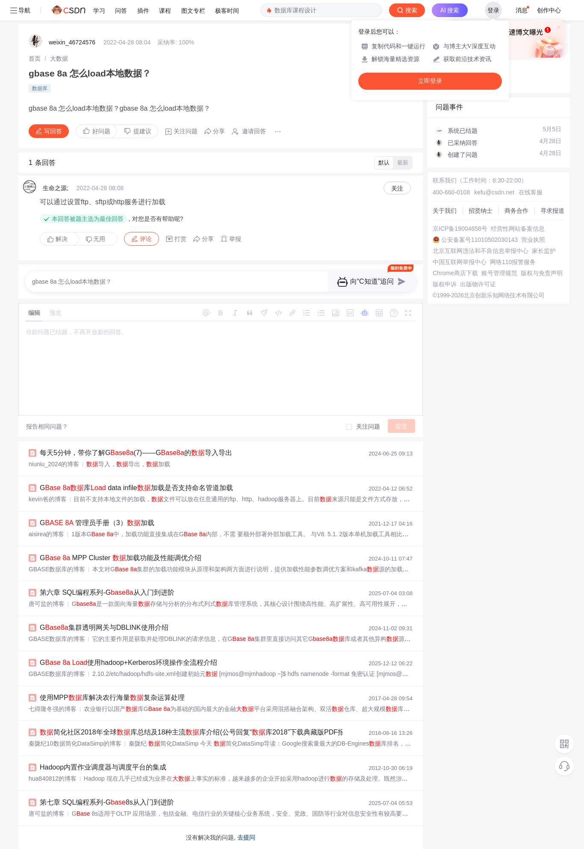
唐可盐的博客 (47, 603)
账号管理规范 (499, 273)
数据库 (39, 88)
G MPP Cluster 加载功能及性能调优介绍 (120, 557)
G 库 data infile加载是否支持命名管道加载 (136, 487)
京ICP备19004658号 (460, 228)
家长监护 (544, 250)
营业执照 (533, 239)
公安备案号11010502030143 (479, 239)
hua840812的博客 (53, 778)
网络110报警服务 (513, 262)
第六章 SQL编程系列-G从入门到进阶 (107, 592)
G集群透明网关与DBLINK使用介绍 (104, 627)
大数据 (59, 58)
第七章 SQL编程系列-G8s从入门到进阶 (107, 802)
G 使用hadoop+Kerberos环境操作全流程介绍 (128, 662)
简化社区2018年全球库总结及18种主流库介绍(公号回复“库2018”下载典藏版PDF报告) (197, 732)
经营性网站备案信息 (518, 228)
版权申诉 (445, 284)
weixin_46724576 (72, 42)
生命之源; (55, 188)
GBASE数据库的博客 (57, 569)
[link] (35, 58)
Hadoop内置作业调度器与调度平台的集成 (103, 767)
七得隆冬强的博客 (53, 708)
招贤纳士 (481, 210)
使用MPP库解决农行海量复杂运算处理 (112, 697)
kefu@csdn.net (494, 192)
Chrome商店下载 (455, 273)
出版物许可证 (478, 284)
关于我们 (445, 210)
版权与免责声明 (542, 273)
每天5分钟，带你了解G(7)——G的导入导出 (136, 452)
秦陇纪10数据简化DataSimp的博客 (75, 743)
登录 (493, 10)
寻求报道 (552, 210)
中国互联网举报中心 (460, 262)
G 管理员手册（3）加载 (97, 522)
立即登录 (430, 81)
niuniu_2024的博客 (54, 464)
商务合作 (516, 210)
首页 (35, 58)
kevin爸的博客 (48, 499)
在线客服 (531, 192)
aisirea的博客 (46, 534)
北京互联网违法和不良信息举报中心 (480, 250)
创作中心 (549, 10)
